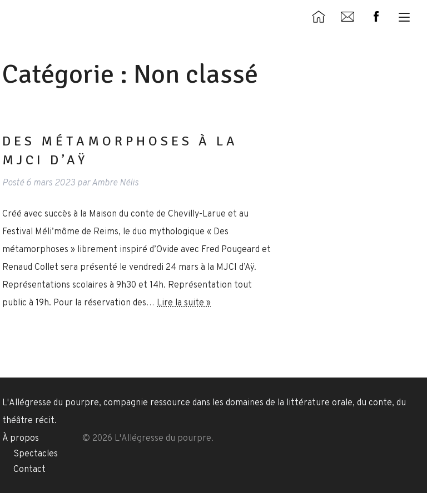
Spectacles (35, 454)
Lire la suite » (184, 303)
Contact (29, 469)
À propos (20, 438)
